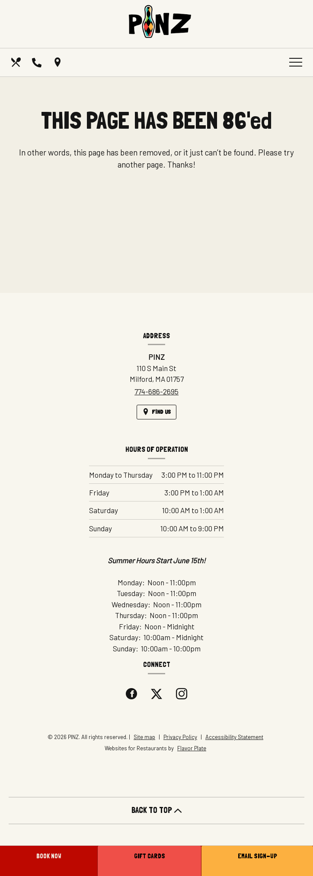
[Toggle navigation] (296, 62)
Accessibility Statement (234, 736)
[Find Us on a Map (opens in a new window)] (58, 62)
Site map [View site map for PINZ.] (144, 736)
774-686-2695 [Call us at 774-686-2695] (156, 391)
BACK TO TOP (156, 810)
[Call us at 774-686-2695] (37, 62)
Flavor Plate (191, 748)
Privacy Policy (180, 736)
